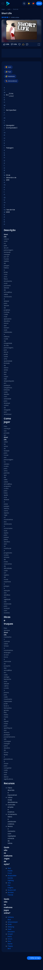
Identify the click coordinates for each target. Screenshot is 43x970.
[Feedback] (27, 44)
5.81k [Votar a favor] (6, 44)
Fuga (8, 72)
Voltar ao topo (34, 958)
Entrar (39, 3)
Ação (9, 9)
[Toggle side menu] (2, 3)
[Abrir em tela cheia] (39, 44)
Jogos (3, 9)
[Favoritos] (19, 44)
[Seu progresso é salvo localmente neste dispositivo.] (23, 44)
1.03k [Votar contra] (14, 44)
